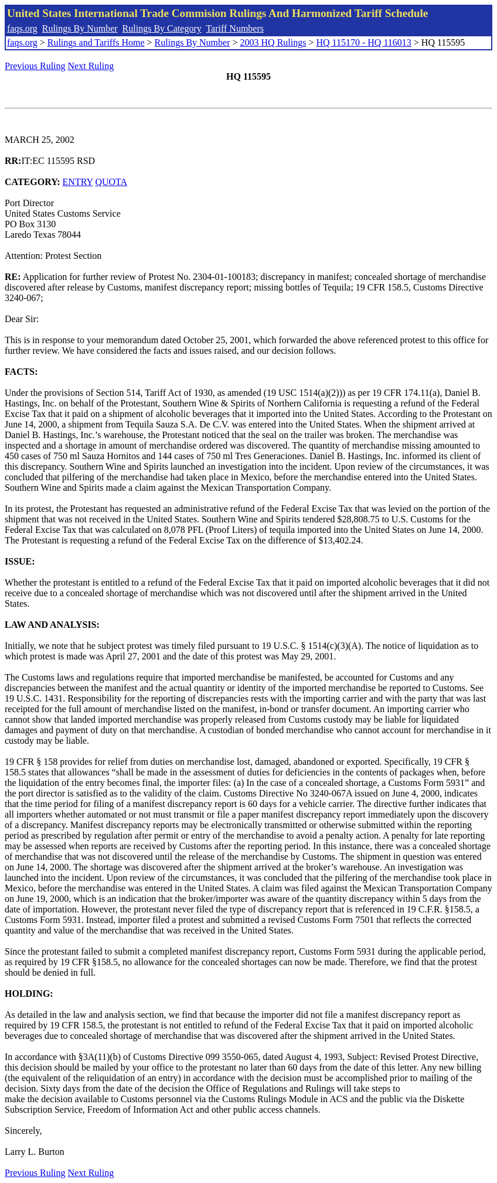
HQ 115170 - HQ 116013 (363, 42)
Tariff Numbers (235, 28)
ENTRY (78, 182)
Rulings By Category (162, 28)
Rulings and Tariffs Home (96, 42)
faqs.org (22, 28)
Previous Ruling (35, 66)
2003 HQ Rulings (273, 42)
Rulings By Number (80, 28)
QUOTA (111, 182)
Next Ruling (91, 66)
